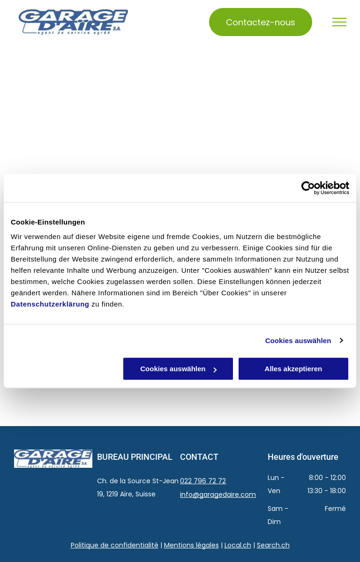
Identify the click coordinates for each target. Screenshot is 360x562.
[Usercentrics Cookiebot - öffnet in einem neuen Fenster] (308, 188)
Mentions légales (191, 545)
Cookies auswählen (298, 341)
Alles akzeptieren (293, 369)
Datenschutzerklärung (50, 304)
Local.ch (238, 545)
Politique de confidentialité (114, 545)
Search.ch (273, 545)
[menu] (339, 22)
